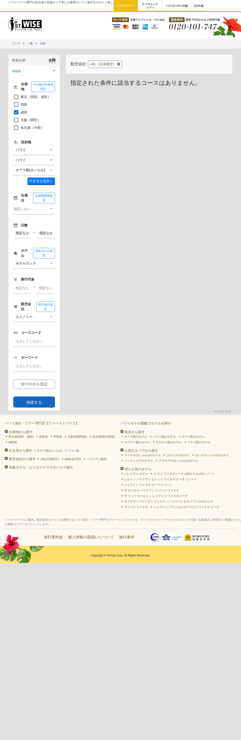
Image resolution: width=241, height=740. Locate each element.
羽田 (20, 104)
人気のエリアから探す (141, 450)
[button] (34, 71)
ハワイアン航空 (97, 459)
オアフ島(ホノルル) (49, 450)
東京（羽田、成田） (32, 97)
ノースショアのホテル (138, 460)
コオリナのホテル (177, 455)
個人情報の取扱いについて (91, 537)
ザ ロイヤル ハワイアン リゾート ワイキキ (151, 490)
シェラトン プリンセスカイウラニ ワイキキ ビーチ (186, 507)
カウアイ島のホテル (137, 442)
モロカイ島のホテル (169, 442)
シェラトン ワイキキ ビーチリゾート (148, 485)
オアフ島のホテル (135, 436)
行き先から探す (21, 450)
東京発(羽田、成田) (20, 436)
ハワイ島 (73, 450)
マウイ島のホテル (193, 436)
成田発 (43, 436)
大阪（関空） (27, 120)
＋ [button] (41, 181)
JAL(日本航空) (49, 459)
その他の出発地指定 (43, 87)
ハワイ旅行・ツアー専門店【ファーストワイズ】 (42, 423)
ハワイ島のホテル (164, 436)
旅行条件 (126, 537)
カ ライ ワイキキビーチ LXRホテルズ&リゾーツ (184, 474)
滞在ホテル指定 (44, 253)
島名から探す (135, 432)
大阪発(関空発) (77, 436)
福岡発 (12, 442)
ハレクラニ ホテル (136, 474)
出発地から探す (21, 432)
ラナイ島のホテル (198, 442)
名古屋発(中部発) (104, 436)
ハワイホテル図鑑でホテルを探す (145, 423)
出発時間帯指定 (44, 198)
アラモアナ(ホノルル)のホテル (178, 460)
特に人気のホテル (138, 469)
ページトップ (222, 411)
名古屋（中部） (28, 128)
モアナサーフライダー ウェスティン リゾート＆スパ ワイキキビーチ (168, 501)
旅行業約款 (53, 537)
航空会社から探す (22, 459)
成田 (20, 112)
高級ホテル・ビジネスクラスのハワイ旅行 (41, 467)
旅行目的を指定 (34, 384)
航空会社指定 (45, 307)
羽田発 (57, 436)
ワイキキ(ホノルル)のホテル (142, 455)
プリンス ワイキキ (136, 507)
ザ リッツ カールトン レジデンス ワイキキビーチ (156, 496)
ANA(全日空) (73, 459)
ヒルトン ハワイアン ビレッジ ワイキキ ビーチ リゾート (160, 479)
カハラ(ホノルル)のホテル (212, 455)
